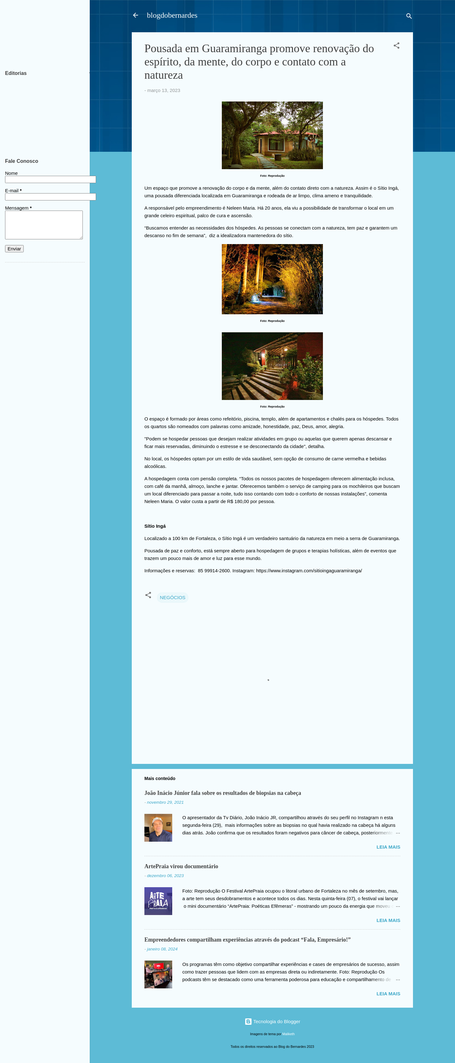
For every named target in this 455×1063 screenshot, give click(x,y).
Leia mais (388, 847)
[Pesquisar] (409, 17)
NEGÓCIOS (172, 597)
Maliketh (288, 1034)
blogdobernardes (172, 15)
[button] (396, 47)
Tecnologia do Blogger (272, 1021)
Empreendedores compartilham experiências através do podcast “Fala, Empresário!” (247, 940)
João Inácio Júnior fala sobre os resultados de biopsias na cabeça (222, 793)
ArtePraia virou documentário (181, 866)
